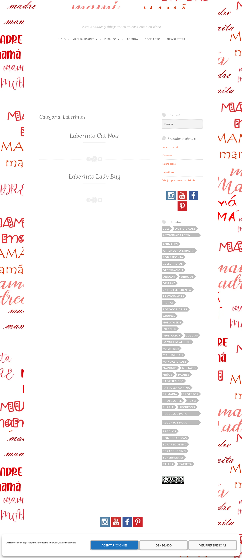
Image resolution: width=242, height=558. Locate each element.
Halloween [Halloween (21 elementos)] (172, 322)
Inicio (61, 39)
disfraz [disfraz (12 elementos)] (169, 283)
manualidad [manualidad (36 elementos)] (173, 355)
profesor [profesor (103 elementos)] (191, 394)
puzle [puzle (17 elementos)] (192, 400)
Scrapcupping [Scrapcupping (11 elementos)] (174, 451)
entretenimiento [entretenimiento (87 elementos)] (177, 289)
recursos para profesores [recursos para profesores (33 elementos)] (175, 423)
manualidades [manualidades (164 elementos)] (174, 361)
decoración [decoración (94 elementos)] (173, 270)
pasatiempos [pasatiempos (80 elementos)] (173, 381)
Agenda (132, 39)
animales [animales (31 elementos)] (170, 244)
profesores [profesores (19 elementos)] (172, 400)
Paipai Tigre (169, 163)
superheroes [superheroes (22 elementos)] (173, 457)
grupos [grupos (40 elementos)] (169, 315)
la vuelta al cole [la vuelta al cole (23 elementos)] (177, 342)
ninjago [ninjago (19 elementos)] (189, 368)
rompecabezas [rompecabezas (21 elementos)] (175, 438)
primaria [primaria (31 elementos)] (170, 394)
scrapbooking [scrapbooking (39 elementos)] (175, 444)
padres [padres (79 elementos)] (183, 374)
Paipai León (168, 172)
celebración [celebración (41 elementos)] (173, 263)
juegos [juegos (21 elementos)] (192, 335)
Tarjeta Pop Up (170, 146)
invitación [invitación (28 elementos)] (172, 335)
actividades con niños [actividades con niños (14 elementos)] (177, 235)
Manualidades (83, 39)
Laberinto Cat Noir (94, 135)
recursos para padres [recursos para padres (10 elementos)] (175, 414)
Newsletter (176, 39)
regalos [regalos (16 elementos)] (169, 431)
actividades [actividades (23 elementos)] (185, 228)
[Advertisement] (121, 71)
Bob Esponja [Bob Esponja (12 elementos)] (173, 257)
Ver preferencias (212, 545)
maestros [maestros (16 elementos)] (171, 348)
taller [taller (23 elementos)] (168, 464)
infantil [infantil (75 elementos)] (169, 328)
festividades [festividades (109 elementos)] (173, 296)
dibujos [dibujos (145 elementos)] (187, 276)
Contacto (152, 39)
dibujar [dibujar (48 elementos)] (169, 276)
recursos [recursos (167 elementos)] (187, 407)
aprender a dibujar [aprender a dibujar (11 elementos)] (179, 250)
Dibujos (110, 39)
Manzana (167, 155)
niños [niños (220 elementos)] (167, 374)
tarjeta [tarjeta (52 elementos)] (185, 464)
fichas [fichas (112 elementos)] (168, 302)
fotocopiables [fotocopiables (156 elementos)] (175, 309)
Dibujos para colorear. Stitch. (178, 180)
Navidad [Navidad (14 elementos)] (170, 368)
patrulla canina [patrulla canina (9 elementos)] (176, 387)
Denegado (163, 545)
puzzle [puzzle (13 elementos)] (168, 407)
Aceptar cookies (114, 545)
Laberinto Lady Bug (94, 176)
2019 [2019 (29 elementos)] (166, 228)
